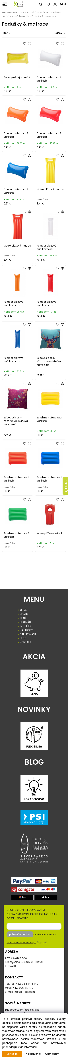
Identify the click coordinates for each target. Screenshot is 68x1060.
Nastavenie (33, 1054)
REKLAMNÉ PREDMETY (13, 12)
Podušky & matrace (43, 16)
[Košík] (64, 4)
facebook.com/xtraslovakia (22, 1010)
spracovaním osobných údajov (21, 942)
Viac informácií (27, 1047)
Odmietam (52, 1054)
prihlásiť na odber (20, 934)
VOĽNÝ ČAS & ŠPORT (38, 12)
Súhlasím (12, 1054)
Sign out (42, 942)
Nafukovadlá (21, 16)
